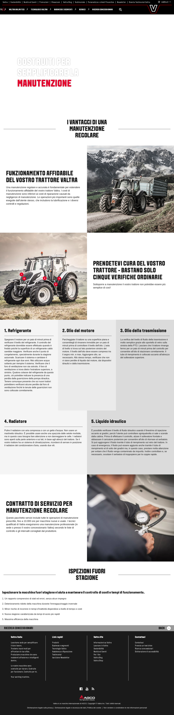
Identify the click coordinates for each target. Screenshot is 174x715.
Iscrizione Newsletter (60, 658)
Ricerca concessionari (116, 10)
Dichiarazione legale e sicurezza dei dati (70, 708)
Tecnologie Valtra (52, 10)
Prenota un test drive (143, 646)
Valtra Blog (67, 2)
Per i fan (97, 655)
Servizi (95, 10)
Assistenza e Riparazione (62, 652)
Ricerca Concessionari (18, 628)
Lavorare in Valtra (101, 646)
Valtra (5, 2)
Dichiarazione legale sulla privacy (40, 708)
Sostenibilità (15, 2)
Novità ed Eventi (30, 2)
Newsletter (121, 2)
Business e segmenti (76, 10)
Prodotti (12, 10)
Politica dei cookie (94, 708)
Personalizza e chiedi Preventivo (101, 2)
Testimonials (80, 2)
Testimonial (56, 655)
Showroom (55, 2)
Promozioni (44, 2)
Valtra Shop (98, 661)
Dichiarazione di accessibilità (147, 652)
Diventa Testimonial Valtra (139, 2)
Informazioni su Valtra (103, 643)
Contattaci (139, 643)
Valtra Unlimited (30, 10)
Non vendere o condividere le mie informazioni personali (125, 708)
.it (164, 2)
